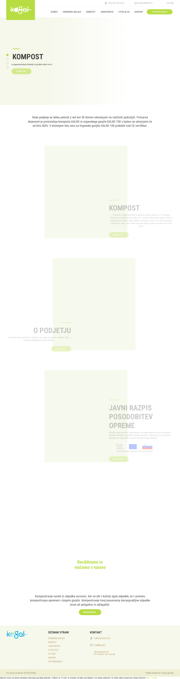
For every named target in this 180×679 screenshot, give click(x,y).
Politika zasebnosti (153, 673)
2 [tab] (7, 59)
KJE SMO (52, 654)
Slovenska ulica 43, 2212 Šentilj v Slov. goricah (104, 653)
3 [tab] (7, 63)
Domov (54, 11)
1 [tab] (7, 55)
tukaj (148, 678)
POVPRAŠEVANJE (160, 11)
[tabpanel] (90, 61)
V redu (154, 678)
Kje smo (170, 3)
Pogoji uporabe (168, 673)
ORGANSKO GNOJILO (72, 11)
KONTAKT (139, 11)
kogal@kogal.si (145, 3)
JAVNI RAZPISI (106, 11)
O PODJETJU (124, 11)
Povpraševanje (89, 612)
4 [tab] (7, 67)
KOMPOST (90, 11)
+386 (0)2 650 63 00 (116, 3)
